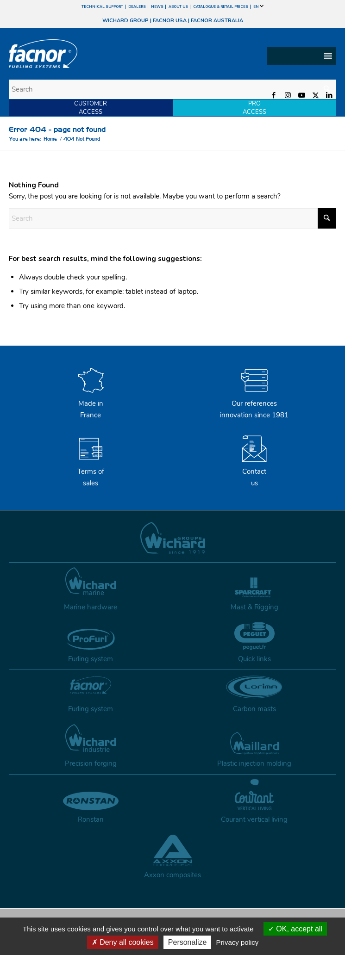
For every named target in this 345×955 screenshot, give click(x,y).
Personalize (187, 942)
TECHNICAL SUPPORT (102, 6)
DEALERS (137, 6)
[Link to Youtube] (301, 95)
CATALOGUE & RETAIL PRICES (220, 6)
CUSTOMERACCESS (90, 107)
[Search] (173, 89)
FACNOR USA (170, 20)
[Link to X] (315, 95)
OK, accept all (295, 929)
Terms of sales (91, 472)
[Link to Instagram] (288, 95)
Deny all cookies (123, 942)
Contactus (254, 472)
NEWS (157, 6)
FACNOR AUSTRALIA (217, 20)
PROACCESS (254, 107)
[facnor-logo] (123, 53)
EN (258, 6)
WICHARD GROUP (125, 20)
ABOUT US (178, 6)
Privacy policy (237, 942)
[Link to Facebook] (274, 95)
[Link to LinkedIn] (329, 95)
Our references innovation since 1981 (254, 403)
